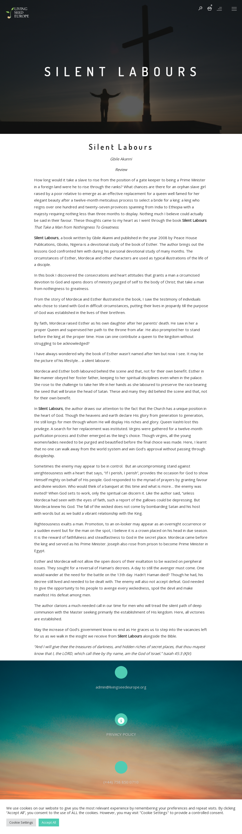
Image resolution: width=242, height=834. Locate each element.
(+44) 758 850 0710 (121, 781)
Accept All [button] (49, 822)
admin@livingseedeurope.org (121, 687)
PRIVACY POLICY (121, 734)
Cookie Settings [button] (21, 822)
